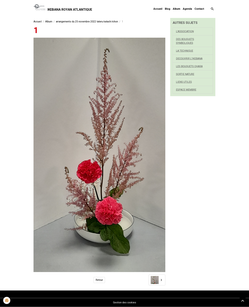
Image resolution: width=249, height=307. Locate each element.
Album (176, 8)
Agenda (187, 8)
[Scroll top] (243, 301)
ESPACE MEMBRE (186, 89)
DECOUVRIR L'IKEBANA (189, 58)
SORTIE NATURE (185, 74)
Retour (99, 279)
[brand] (63, 9)
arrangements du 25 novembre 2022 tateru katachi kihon (87, 21)
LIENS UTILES (184, 81)
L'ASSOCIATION (185, 31)
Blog (167, 8)
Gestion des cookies (124, 302)
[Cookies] (6, 300)
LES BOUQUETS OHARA (189, 66)
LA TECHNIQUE (184, 50)
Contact (199, 8)
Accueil (157, 8)
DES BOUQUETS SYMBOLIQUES (185, 41)
